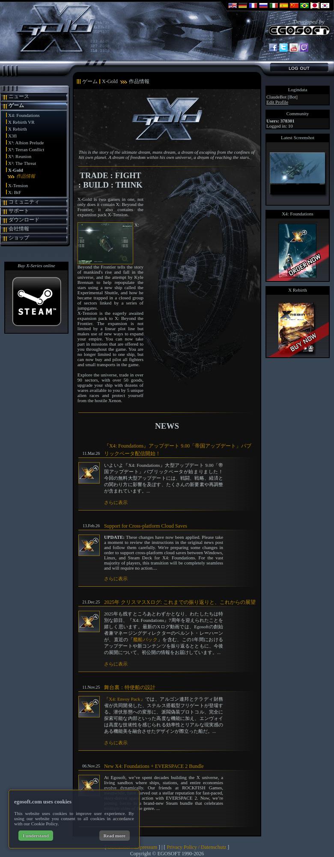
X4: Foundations (24, 115)
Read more (114, 835)
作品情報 (25, 176)
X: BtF (14, 192)
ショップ (19, 238)
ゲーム (16, 105)
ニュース (19, 96)
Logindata (297, 89)
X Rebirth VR (21, 122)
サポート (19, 211)
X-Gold (15, 170)
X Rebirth (17, 128)
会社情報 (19, 229)
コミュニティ (24, 202)
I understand (36, 835)
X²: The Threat (22, 163)
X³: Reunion (19, 156)
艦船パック (145, 639)
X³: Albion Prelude (26, 142)
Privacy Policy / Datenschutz (196, 847)
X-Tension (18, 185)
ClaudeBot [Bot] (282, 96)
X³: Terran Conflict (26, 149)
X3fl (12, 135)
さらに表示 (116, 502)
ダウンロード (24, 220)
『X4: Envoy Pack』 (124, 699)
